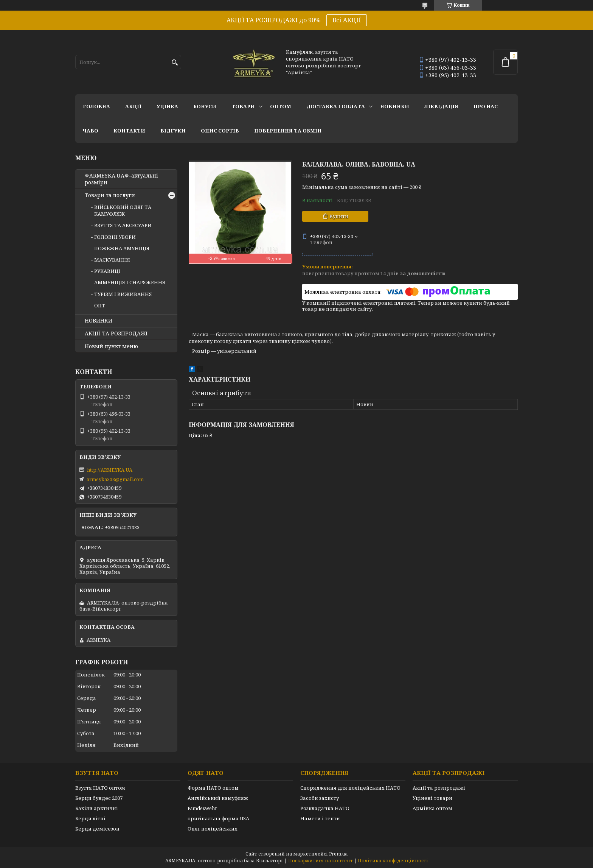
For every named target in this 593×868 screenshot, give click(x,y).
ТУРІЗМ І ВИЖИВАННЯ (123, 294)
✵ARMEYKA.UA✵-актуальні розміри (121, 179)
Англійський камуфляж (218, 798)
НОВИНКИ (394, 106)
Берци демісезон (97, 828)
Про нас (485, 106)
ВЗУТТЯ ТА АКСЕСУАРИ (123, 225)
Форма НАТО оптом (213, 787)
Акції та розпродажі (439, 787)
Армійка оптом (432, 808)
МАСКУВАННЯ (112, 259)
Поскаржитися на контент (320, 860)
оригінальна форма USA (218, 818)
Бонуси (204, 106)
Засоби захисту (319, 798)
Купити (338, 216)
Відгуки (173, 130)
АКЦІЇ (133, 106)
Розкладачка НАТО (324, 808)
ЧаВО (90, 130)
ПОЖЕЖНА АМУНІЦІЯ (121, 248)
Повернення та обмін (287, 130)
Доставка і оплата (335, 106)
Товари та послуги (110, 195)
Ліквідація (441, 106)
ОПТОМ (280, 106)
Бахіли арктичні (96, 808)
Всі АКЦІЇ (346, 20)
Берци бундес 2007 (99, 798)
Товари (243, 106)
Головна (96, 106)
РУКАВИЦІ (107, 271)
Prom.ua (338, 854)
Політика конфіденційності (393, 860)
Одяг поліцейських (213, 828)
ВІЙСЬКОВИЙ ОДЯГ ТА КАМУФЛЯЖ (122, 210)
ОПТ (99, 305)
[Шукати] (174, 62)
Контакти (129, 130)
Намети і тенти (320, 818)
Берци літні (90, 818)
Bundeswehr (202, 808)
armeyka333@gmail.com (115, 479)
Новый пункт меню (111, 346)
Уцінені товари (432, 798)
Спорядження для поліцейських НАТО (350, 787)
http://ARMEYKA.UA (109, 470)
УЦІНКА (167, 106)
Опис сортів (220, 130)
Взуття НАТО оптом (100, 787)
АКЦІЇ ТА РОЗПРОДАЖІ (116, 333)
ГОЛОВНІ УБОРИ (115, 237)
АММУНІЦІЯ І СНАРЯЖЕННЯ (129, 282)
